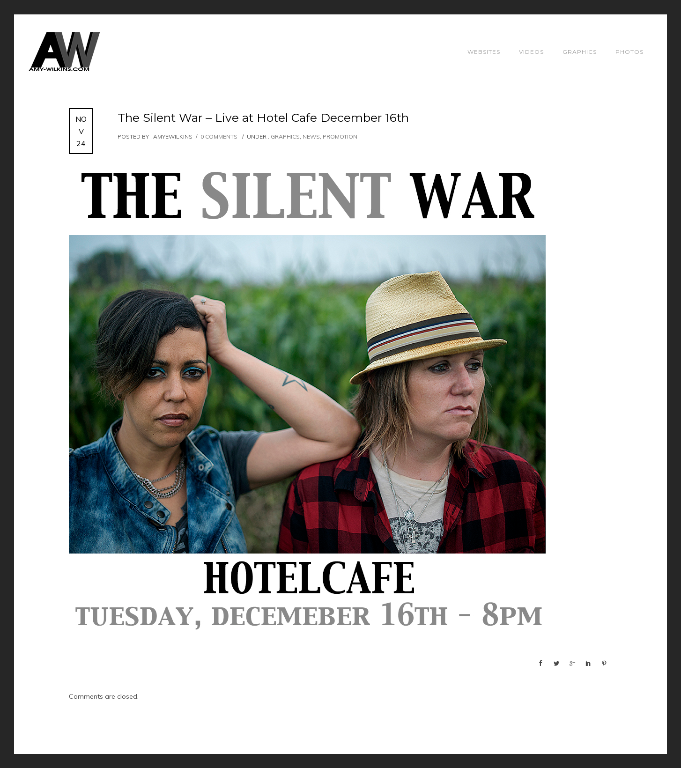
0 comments (218, 136)
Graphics (580, 51)
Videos (531, 51)
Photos (629, 51)
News (311, 136)
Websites (483, 51)
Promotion (340, 136)
